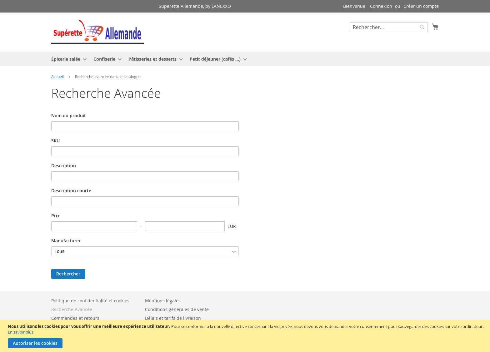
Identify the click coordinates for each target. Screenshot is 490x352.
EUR (232, 226)
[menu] (245, 59)
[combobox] (389, 27)
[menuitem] (67, 59)
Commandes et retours (75, 318)
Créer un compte (421, 6)
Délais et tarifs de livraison (173, 318)
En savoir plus (20, 332)
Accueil (58, 76)
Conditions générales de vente (177, 309)
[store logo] (97, 32)
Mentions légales (163, 301)
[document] (246, 336)
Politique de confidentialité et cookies (90, 301)
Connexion (381, 6)
